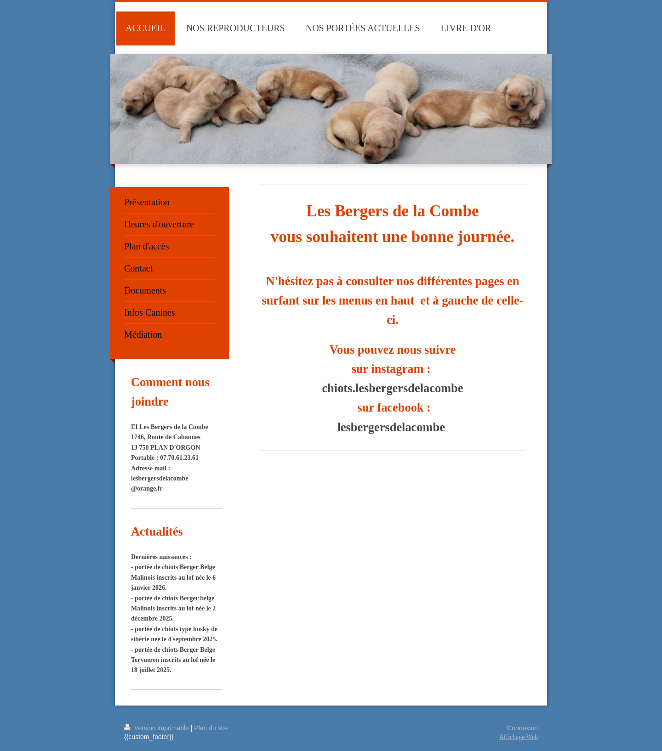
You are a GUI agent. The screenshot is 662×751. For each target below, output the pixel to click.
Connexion (522, 728)
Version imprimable (157, 728)
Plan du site (211, 728)
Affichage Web (518, 737)
